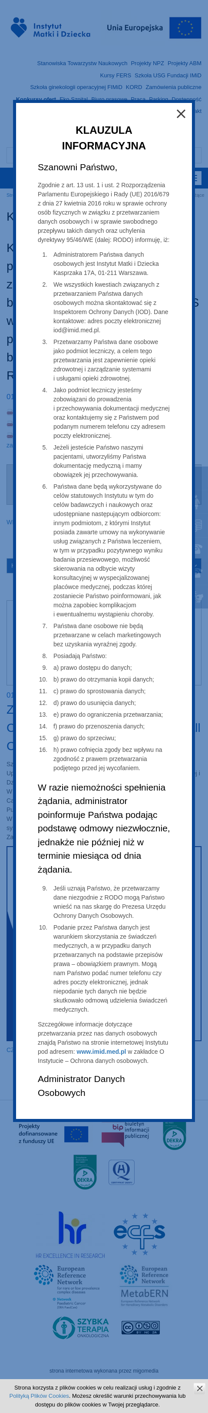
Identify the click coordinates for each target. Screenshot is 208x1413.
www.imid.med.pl (101, 1051)
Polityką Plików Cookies (39, 1396)
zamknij (199, 1388)
